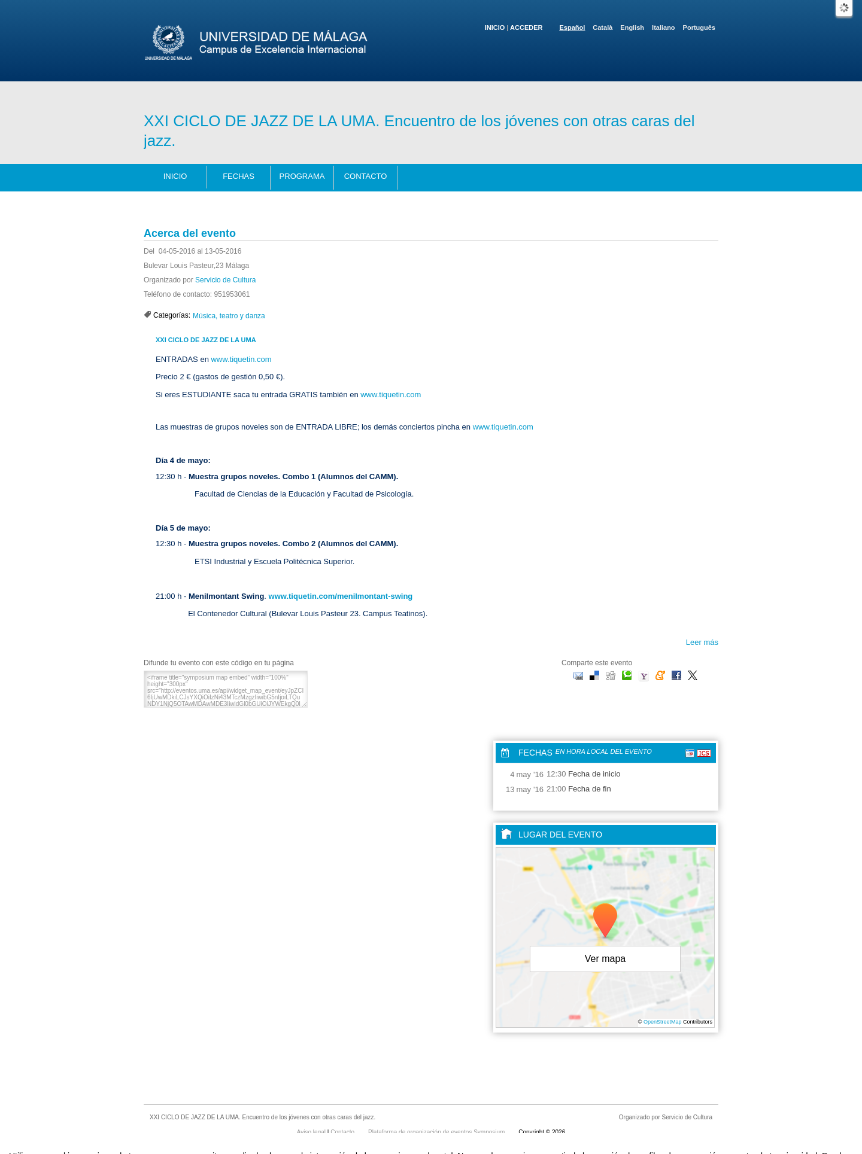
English (632, 27)
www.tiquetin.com (241, 359)
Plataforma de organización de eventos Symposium (437, 1132)
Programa (302, 176)
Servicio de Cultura (225, 280)
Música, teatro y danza (229, 316)
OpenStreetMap (663, 1022)
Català (602, 27)
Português (699, 27)
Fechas (238, 176)
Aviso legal (312, 1132)
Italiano (663, 27)
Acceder (526, 27)
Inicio (495, 27)
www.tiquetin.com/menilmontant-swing (341, 596)
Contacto (365, 176)
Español (572, 27)
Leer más (702, 642)
